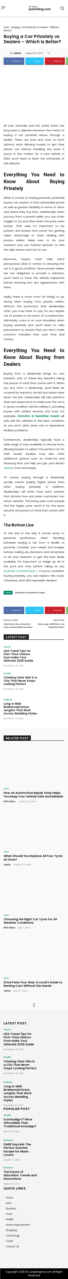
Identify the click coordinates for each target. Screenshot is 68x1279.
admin (17, 53)
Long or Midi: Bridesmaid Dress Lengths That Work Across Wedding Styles (20, 708)
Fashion (8, 699)
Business (8, 1140)
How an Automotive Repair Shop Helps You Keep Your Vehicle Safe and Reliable (33, 794)
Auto (6, 27)
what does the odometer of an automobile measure (18, 625)
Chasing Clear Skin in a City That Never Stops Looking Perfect (20, 681)
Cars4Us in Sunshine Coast (30, 592)
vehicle (8, 468)
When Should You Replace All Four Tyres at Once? (33, 857)
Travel (7, 646)
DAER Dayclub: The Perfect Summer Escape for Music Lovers (17, 1149)
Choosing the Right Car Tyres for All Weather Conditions (30, 921)
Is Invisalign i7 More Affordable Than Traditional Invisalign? (20, 1122)
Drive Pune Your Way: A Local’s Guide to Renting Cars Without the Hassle (33, 984)
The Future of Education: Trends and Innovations (20, 1175)
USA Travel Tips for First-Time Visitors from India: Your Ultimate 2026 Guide (18, 656)
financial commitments (20, 571)
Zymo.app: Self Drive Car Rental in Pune (51, 625)
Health (7, 673)
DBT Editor (9, 801)
